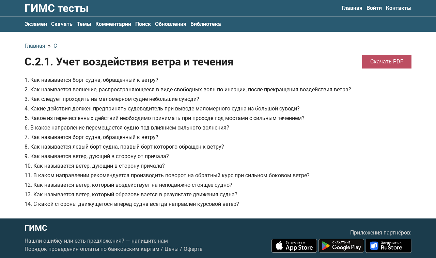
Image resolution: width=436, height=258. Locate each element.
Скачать (62, 24)
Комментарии (113, 24)
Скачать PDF (386, 61)
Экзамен (36, 24)
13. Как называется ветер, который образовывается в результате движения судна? (131, 194)
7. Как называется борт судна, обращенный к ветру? (91, 137)
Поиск (143, 24)
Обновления (170, 24)
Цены (171, 249)
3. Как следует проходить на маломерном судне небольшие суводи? (112, 99)
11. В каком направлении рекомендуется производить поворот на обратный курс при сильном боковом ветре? (167, 175)
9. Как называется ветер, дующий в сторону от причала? (97, 156)
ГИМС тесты (57, 8)
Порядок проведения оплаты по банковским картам (92, 249)
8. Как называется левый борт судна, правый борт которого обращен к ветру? (124, 146)
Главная (352, 8)
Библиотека (205, 24)
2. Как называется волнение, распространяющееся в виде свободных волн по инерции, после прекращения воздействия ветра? (188, 89)
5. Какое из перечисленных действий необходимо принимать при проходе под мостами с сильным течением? (165, 118)
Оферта (193, 249)
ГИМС (36, 228)
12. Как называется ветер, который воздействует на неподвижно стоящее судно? (128, 185)
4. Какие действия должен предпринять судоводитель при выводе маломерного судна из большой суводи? (162, 108)
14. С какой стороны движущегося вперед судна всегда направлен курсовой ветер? (132, 204)
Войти (374, 8)
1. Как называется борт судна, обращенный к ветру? (91, 80)
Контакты (398, 8)
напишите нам (149, 241)
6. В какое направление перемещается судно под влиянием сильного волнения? (127, 127)
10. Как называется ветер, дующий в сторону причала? (95, 166)
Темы (84, 24)
